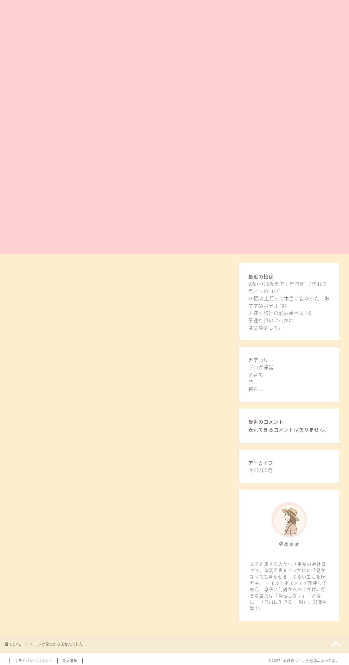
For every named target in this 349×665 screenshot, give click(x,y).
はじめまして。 (266, 327)
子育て (42, 521)
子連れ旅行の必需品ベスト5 (280, 312)
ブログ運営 (47, 512)
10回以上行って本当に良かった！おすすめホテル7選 (289, 302)
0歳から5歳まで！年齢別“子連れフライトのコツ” (287, 287)
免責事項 (70, 660)
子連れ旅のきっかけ (271, 320)
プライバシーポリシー (34, 660)
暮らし (42, 539)
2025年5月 (260, 470)
